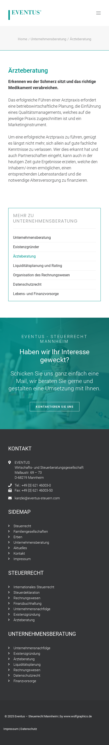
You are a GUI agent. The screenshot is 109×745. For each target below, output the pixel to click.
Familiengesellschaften (31, 531)
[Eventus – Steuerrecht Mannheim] (25, 13)
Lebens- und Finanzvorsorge (36, 294)
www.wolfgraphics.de (78, 716)
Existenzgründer (26, 247)
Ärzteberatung (24, 256)
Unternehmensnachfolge (32, 609)
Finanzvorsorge (25, 681)
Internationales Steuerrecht (34, 587)
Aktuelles (20, 548)
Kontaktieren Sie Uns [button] (54, 407)
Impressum (22, 559)
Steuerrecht (22, 526)
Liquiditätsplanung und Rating (37, 265)
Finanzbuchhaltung (27, 603)
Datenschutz (28, 729)
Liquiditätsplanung (27, 665)
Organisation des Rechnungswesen (41, 275)
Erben (18, 537)
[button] (98, 13)
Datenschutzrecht (27, 284)
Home (22, 39)
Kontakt (19, 553)
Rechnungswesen (27, 598)
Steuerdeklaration (27, 593)
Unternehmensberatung (48, 39)
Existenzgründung (27, 614)
